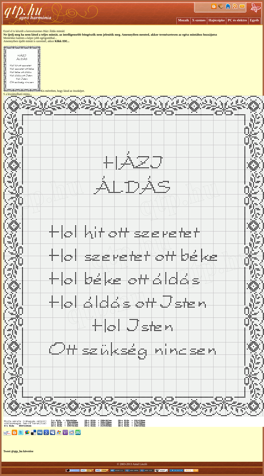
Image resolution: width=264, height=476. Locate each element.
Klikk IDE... (62, 41)
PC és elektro (237, 20)
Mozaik (183, 20)
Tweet (7, 451)
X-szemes (199, 20)
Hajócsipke (217, 20)
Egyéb (254, 20)
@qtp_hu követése (22, 451)
